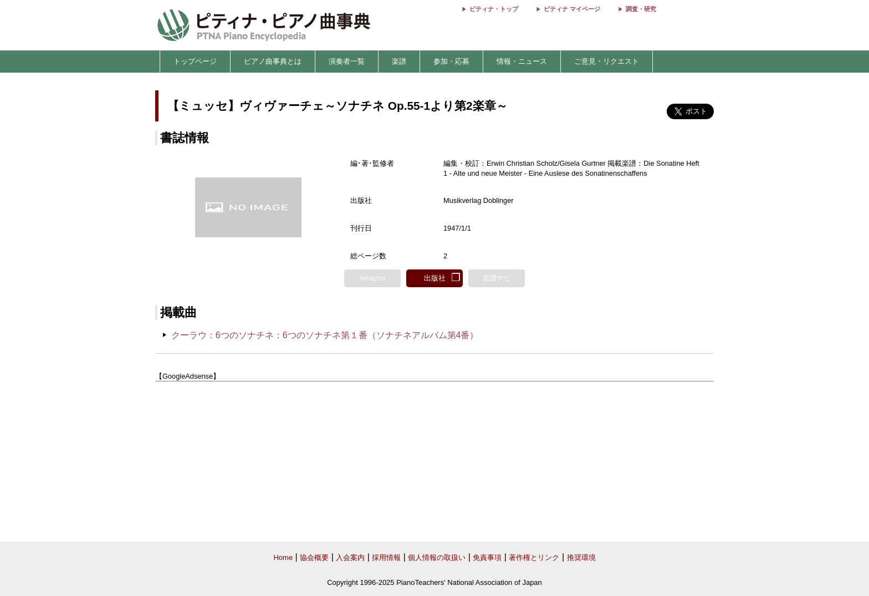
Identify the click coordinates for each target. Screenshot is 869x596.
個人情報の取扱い (437, 557)
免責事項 (487, 557)
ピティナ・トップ (493, 9)
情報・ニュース (522, 61)
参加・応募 (451, 61)
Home (283, 557)
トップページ (195, 61)
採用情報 (386, 557)
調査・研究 (641, 9)
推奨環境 (581, 557)
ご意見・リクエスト (606, 61)
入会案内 (350, 557)
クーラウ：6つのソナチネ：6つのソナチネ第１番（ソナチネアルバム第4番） (325, 335)
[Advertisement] (434, 461)
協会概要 (314, 557)
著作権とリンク (534, 557)
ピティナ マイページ (572, 9)
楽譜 (399, 61)
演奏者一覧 (347, 61)
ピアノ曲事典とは (272, 61)
